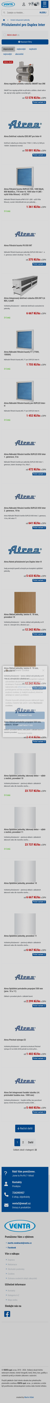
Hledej (43, 12)
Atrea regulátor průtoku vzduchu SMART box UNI (24, 83)
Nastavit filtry (25, 42)
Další (30, 1142)
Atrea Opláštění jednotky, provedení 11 (20, 936)
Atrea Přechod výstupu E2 (15, 1040)
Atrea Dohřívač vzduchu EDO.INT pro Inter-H (22, 136)
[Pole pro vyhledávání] (25, 12)
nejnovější (7, 54)
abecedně (19, 54)
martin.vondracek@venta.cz (20, 1243)
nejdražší (33, 49)
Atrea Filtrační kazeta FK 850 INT (18, 245)
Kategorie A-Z (13, 1295)
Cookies (11, 1274)
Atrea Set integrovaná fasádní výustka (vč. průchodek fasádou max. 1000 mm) (22, 1093)
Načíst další (25, 1128)
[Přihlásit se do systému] (24, 4)
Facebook (12, 1247)
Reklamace (12, 1264)
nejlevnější (21, 49)
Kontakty (11, 1290)
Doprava (11, 1260)
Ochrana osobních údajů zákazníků (22, 1278)
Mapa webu (12, 1300)
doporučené (8, 49)
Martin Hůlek (29, 1397)
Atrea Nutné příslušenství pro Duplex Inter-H (23, 561)
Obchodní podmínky (16, 1269)
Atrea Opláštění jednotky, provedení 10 (20, 883)
